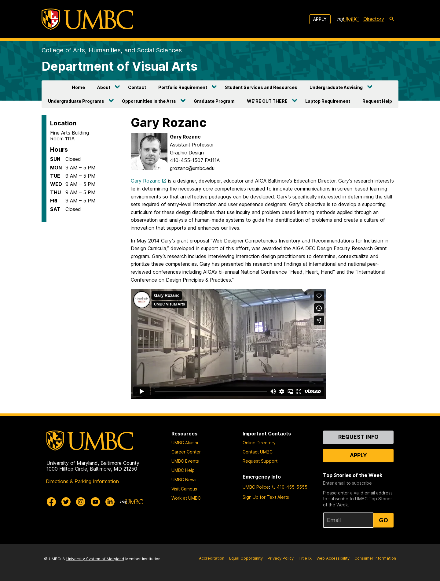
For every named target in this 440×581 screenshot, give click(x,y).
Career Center (186, 451)
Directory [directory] (373, 19)
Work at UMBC (186, 498)
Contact (137, 87)
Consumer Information (375, 558)
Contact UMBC (258, 451)
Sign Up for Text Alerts (266, 497)
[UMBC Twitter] (66, 502)
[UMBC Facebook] (51, 502)
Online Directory (259, 442)
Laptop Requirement (327, 101)
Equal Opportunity (246, 558)
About (103, 87)
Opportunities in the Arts (149, 101)
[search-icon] (391, 19)
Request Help (377, 101)
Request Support (260, 461)
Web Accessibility (333, 558)
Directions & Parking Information (82, 481)
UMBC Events (185, 461)
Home (78, 87)
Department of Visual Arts (119, 66)
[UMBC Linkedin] (110, 502)
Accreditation (211, 558)
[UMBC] (87, 19)
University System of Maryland (95, 559)
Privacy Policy (281, 558)
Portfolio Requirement (182, 87)
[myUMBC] (348, 19)
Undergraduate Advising (336, 87)
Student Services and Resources (261, 87)
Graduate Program (214, 101)
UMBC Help (183, 470)
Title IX (305, 558)
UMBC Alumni (184, 442)
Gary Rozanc (145, 181)
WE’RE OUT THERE (267, 101)
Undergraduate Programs (76, 101)
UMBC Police (256, 487)
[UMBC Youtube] (95, 502)
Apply (320, 19)
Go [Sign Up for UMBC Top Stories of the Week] (383, 520)
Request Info (358, 437)
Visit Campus (184, 488)
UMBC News (183, 479)
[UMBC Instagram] (80, 502)
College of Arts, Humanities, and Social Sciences (112, 50)
